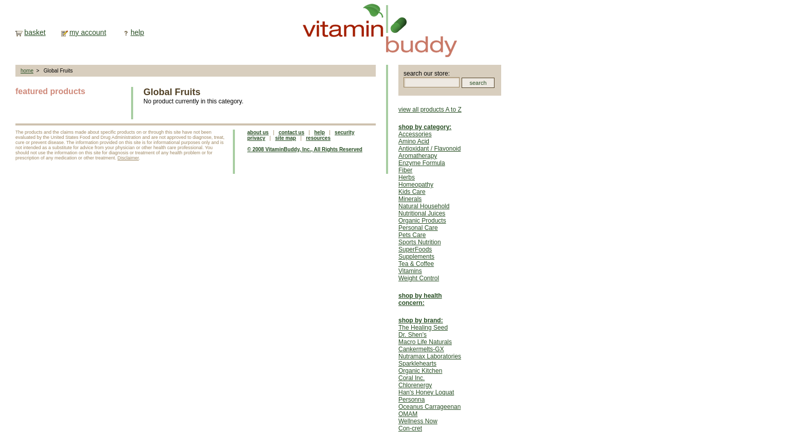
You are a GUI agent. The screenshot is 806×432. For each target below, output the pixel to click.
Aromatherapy (417, 155)
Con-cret (410, 428)
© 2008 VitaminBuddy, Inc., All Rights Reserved (304, 149)
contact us (291, 132)
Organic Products (422, 220)
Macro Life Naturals (425, 342)
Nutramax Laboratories (429, 356)
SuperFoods (415, 249)
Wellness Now (417, 421)
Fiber (405, 170)
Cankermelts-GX (421, 349)
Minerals (410, 199)
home (27, 71)
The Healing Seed (423, 327)
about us (258, 132)
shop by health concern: (420, 299)
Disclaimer (128, 157)
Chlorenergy (415, 385)
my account (87, 32)
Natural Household (423, 206)
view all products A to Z (430, 109)
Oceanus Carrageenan (429, 406)
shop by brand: (420, 320)
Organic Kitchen (420, 370)
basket (34, 32)
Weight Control (418, 278)
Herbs (406, 177)
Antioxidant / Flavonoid (429, 148)
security (344, 132)
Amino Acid (413, 141)
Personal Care (418, 227)
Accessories (415, 134)
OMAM (407, 414)
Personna (411, 399)
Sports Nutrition (419, 242)
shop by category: (424, 127)
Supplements (416, 256)
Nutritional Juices (421, 213)
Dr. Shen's (412, 334)
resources (318, 138)
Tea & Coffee (416, 263)
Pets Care (412, 235)
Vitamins (410, 271)
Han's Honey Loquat (426, 392)
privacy (256, 138)
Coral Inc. (411, 378)
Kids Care (412, 191)
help (137, 32)
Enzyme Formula (421, 163)
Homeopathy (415, 184)
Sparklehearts (417, 363)
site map (285, 138)
